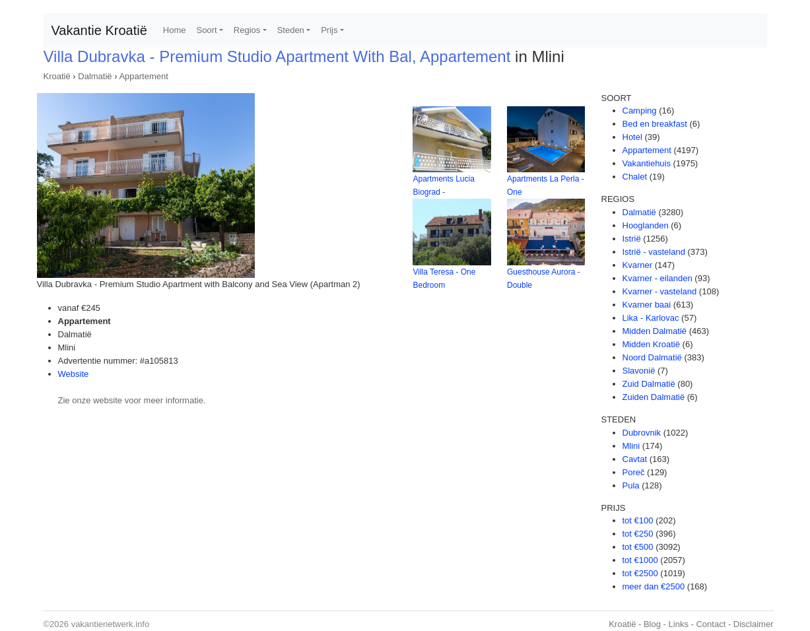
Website (73, 374)
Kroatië (57, 76)
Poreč (634, 472)
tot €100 (638, 520)
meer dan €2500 (654, 586)
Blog (652, 624)
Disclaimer (753, 624)
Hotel (632, 137)
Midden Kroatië (651, 344)
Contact (711, 624)
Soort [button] (206, 30)
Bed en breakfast (655, 124)
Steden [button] (290, 30)
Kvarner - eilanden (657, 278)
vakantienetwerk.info (110, 624)
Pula (631, 485)
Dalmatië (95, 76)
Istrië (632, 239)
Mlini (631, 446)
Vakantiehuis (647, 163)
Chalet (635, 177)
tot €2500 (640, 573)
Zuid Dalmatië (649, 384)
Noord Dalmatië (652, 357)
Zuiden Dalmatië (654, 397)
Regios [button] (247, 30)
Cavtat (635, 459)
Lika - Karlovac (651, 318)
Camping (640, 111)
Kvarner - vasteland (660, 291)
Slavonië (639, 371)
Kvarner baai (647, 305)
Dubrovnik (642, 433)
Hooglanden (646, 225)
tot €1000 (640, 560)
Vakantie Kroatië (99, 30)
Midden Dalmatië (655, 331)
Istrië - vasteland (654, 252)
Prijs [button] (329, 30)
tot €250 (638, 534)
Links (679, 624)
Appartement (143, 76)
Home (174, 30)
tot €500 (638, 547)
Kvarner (638, 265)
